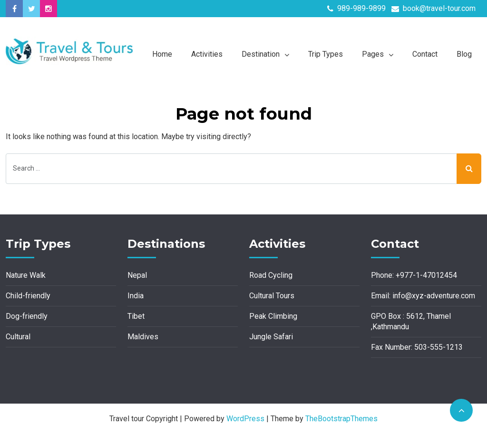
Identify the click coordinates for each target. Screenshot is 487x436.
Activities (207, 54)
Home (162, 54)
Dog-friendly (27, 316)
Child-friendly (28, 295)
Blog (464, 54)
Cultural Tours (271, 295)
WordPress (245, 418)
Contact (425, 54)
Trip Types (325, 54)
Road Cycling (270, 275)
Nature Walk (26, 275)
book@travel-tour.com (433, 8)
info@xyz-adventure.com (433, 295)
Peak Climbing (273, 316)
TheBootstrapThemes (341, 418)
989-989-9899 (356, 8)
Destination (261, 54)
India (135, 295)
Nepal (137, 275)
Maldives (142, 336)
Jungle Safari (271, 336)
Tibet (136, 316)
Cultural (18, 336)
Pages (373, 54)
